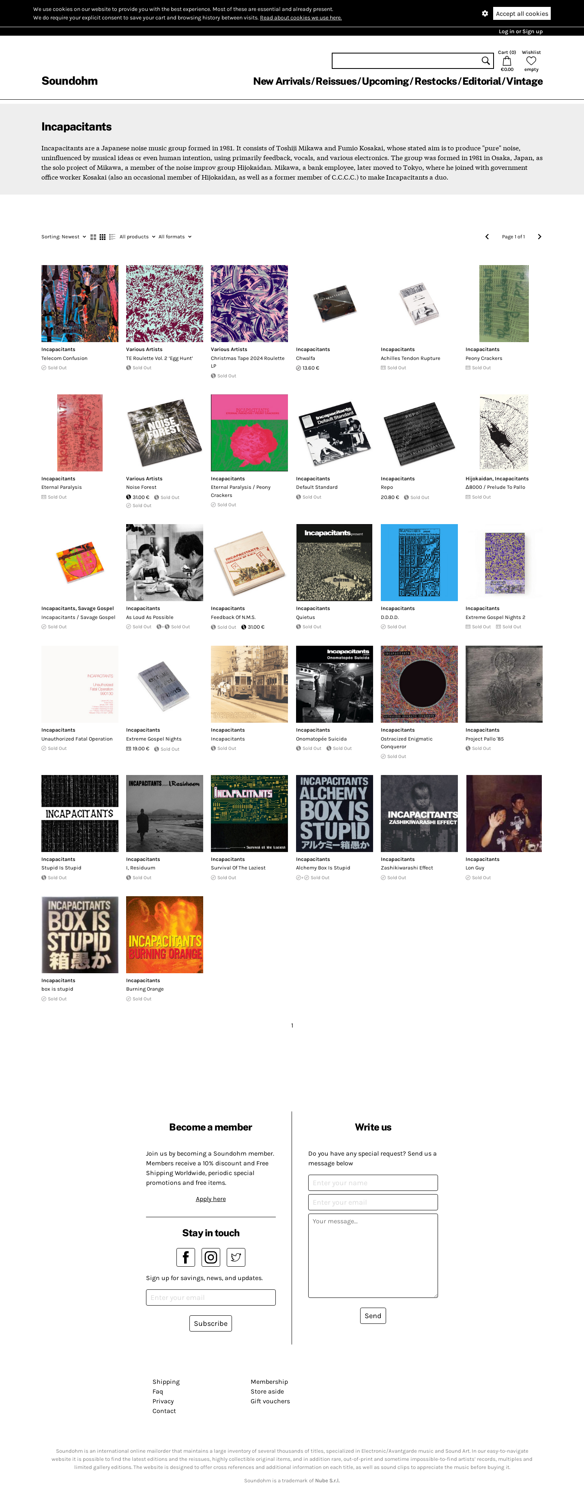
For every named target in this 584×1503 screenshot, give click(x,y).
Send (373, 1315)
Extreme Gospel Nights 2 (496, 617)
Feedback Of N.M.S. (233, 617)
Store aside (267, 1391)
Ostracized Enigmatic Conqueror (407, 743)
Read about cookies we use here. (301, 17)
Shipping (166, 1381)
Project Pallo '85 (485, 739)
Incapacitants (58, 349)
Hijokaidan (479, 478)
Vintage (524, 81)
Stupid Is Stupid (61, 868)
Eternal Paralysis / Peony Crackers (241, 491)
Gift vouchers (270, 1401)
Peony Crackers (484, 358)
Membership (269, 1381)
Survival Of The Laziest (238, 868)
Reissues (336, 81)
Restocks (435, 81)
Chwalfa (305, 358)
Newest (63, 236)
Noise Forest (141, 487)
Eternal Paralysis (61, 487)
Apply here (211, 1199)
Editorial (481, 81)
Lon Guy (475, 868)
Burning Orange (145, 989)
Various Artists (144, 349)
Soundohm (69, 80)
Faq (157, 1391)
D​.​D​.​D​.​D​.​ (390, 617)
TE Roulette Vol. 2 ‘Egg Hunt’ (159, 358)
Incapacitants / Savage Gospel (78, 617)
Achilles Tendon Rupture (410, 358)
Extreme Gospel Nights (154, 739)
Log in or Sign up (521, 31)
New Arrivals (281, 81)
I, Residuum (140, 868)
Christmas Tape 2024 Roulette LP (248, 362)
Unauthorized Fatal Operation (77, 739)
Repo (387, 487)
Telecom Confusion (64, 358)
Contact (164, 1411)
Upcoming (385, 81)
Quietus (305, 617)
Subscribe (211, 1323)
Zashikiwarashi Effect (407, 868)
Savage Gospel (96, 608)
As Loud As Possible (150, 617)
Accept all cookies (522, 13)
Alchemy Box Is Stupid (323, 868)
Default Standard (317, 487)
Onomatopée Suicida (321, 739)
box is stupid (57, 989)
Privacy (163, 1401)
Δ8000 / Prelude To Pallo (495, 487)
